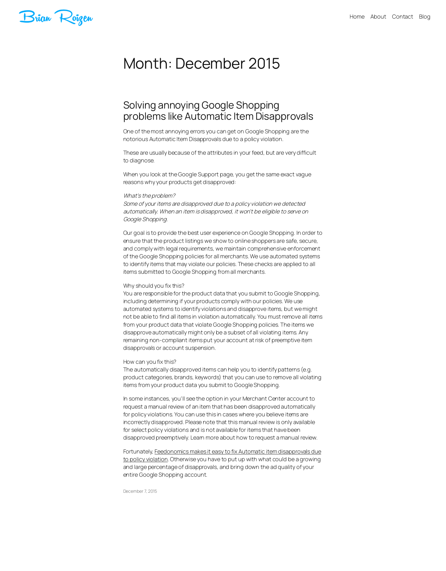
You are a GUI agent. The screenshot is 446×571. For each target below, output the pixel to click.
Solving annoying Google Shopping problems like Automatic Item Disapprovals (218, 110)
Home (357, 16)
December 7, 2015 (140, 491)
